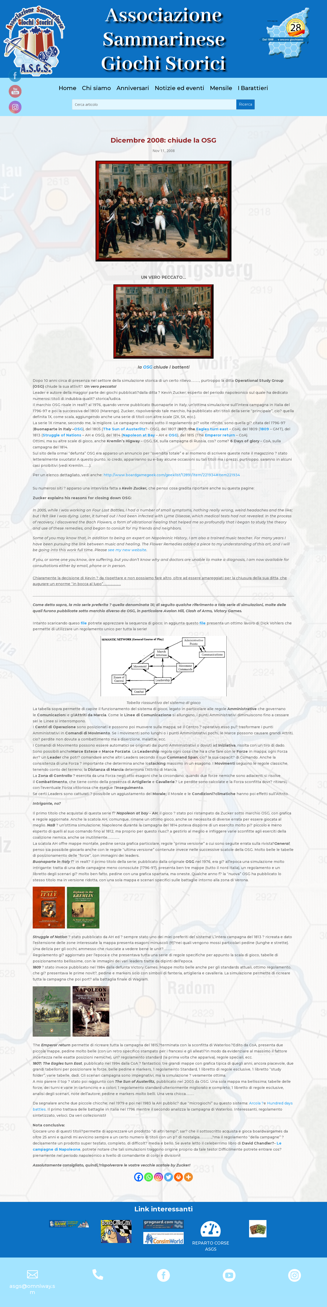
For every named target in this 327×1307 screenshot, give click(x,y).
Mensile (221, 89)
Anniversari (132, 89)
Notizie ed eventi (179, 89)
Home (67, 89)
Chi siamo (96, 89)
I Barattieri (253, 89)
